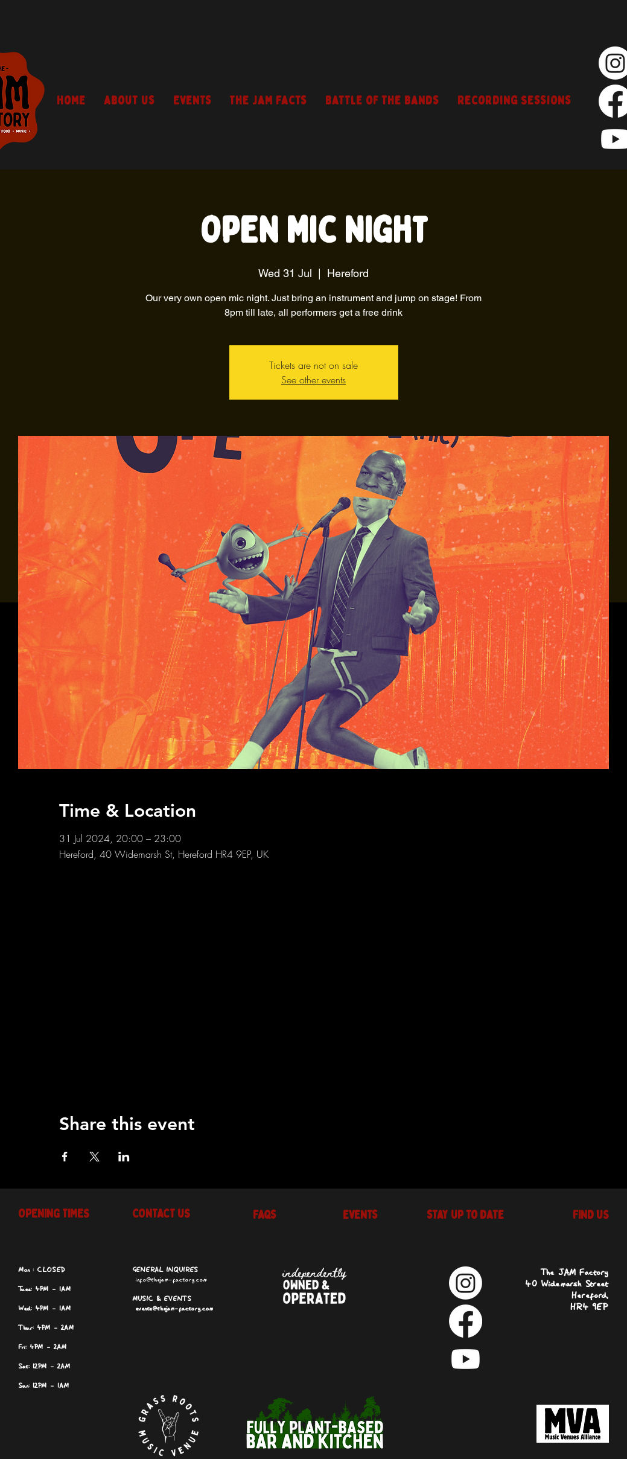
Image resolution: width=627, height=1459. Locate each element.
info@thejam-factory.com (171, 1279)
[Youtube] (465, 1359)
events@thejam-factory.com (174, 1308)
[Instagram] (465, 1283)
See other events (313, 379)
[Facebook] (465, 1321)
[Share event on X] (94, 1156)
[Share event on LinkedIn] (124, 1156)
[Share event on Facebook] (65, 1156)
